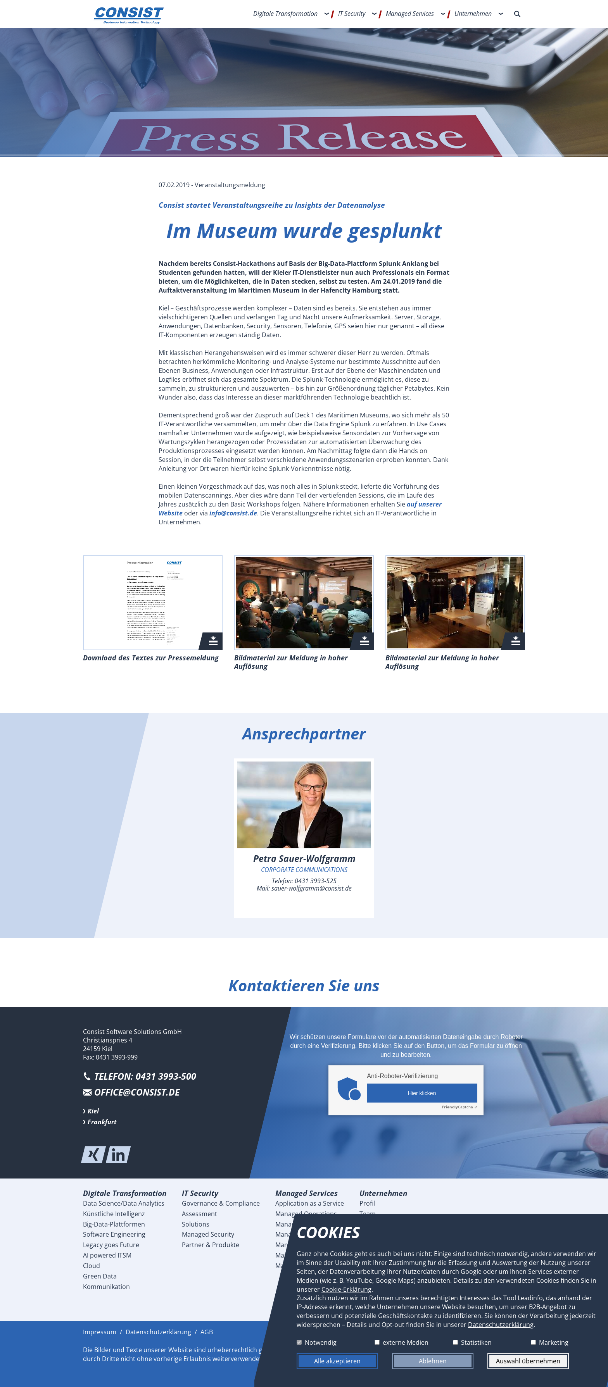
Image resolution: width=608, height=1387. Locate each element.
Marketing (553, 1342)
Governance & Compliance (221, 1203)
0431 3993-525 (316, 881)
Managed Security (208, 1234)
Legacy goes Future (111, 1245)
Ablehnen (433, 1361)
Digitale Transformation (285, 13)
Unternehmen (473, 13)
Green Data (100, 1276)
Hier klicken (422, 1093)
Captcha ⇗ (459, 1107)
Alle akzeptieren (337, 1361)
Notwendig (321, 1342)
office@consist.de (137, 1092)
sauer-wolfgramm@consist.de (311, 888)
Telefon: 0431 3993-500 (145, 1076)
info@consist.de (233, 513)
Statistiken (476, 1342)
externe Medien (405, 1342)
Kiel (93, 1111)
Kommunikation (106, 1286)
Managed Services (410, 13)
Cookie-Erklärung (346, 1289)
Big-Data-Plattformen (114, 1224)
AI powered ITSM (107, 1255)
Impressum (99, 1332)
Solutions (195, 1224)
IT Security (351, 13)
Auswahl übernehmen (528, 1361)
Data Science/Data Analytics (123, 1203)
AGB (206, 1332)
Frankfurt (102, 1122)
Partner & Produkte (210, 1245)
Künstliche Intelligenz (114, 1214)
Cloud (91, 1265)
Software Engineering (114, 1234)
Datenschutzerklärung (158, 1332)
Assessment (199, 1214)
